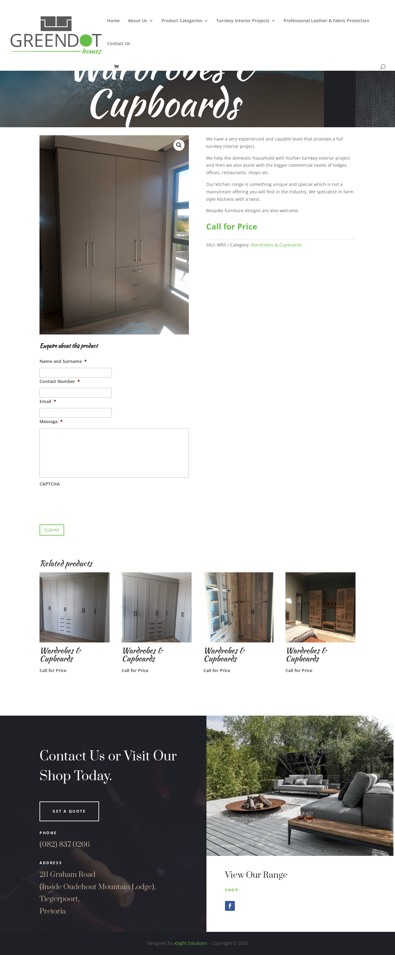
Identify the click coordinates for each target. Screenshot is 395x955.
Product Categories (181, 21)
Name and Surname (63, 361)
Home (113, 21)
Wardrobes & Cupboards (276, 245)
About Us (137, 21)
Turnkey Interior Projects (242, 21)
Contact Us (118, 43)
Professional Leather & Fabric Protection (326, 21)
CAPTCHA (50, 484)
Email (48, 401)
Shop (232, 890)
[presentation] (86, 502)
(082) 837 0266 (65, 844)
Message (51, 421)
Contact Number (60, 381)
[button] (179, 145)
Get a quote (69, 811)
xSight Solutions (190, 943)
